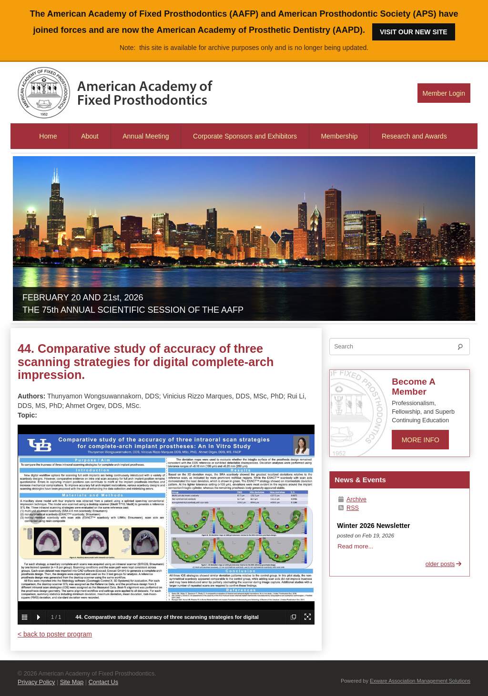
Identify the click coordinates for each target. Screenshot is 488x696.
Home (48, 136)
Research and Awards (414, 136)
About (90, 136)
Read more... (355, 546)
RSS (348, 508)
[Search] (399, 346)
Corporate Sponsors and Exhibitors (245, 136)
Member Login (444, 93)
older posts (444, 564)
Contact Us (103, 682)
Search (463, 348)
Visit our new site (413, 32)
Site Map (72, 682)
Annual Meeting (145, 136)
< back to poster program (55, 634)
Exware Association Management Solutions (420, 681)
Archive (351, 499)
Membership (339, 136)
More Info (420, 440)
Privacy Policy (36, 682)
